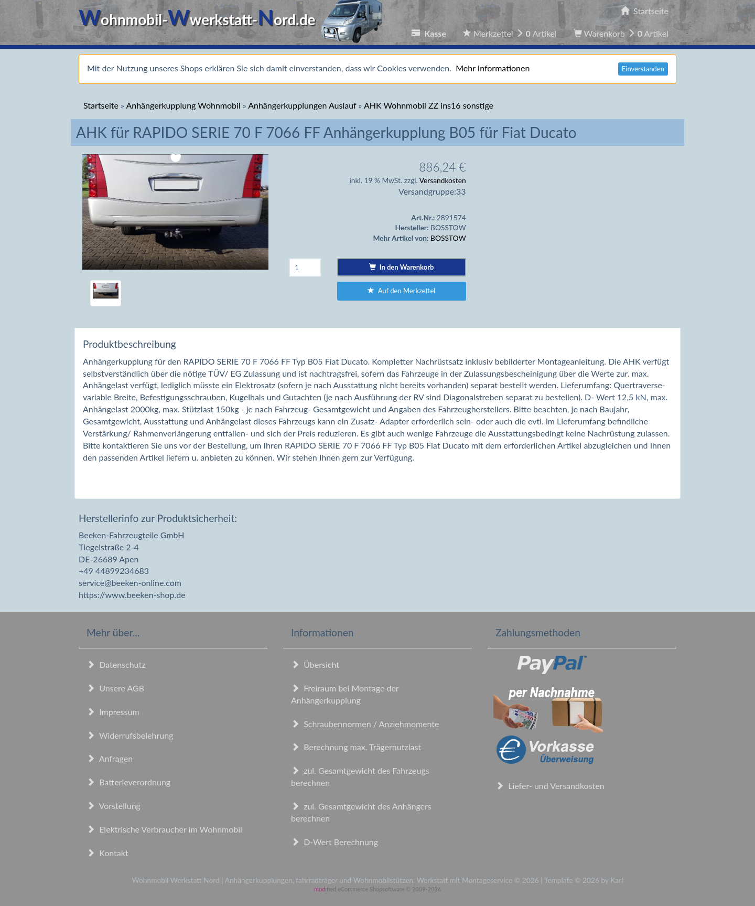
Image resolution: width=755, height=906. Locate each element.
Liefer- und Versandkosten (550, 786)
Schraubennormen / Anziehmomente (365, 724)
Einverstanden (643, 69)
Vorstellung (114, 806)
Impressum (113, 712)
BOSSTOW (448, 237)
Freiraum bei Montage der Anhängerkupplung (344, 694)
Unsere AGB (115, 688)
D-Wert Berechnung (334, 842)
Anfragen (110, 758)
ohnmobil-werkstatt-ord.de (234, 19)
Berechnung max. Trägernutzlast (356, 747)
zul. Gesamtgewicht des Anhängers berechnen (361, 812)
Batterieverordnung (128, 782)
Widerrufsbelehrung (130, 735)
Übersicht (315, 664)
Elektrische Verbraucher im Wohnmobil (164, 829)
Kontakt (107, 853)
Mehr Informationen (493, 68)
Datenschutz (116, 664)
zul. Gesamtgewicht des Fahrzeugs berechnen (360, 776)
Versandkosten (442, 180)
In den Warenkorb (401, 267)
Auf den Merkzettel (401, 290)
